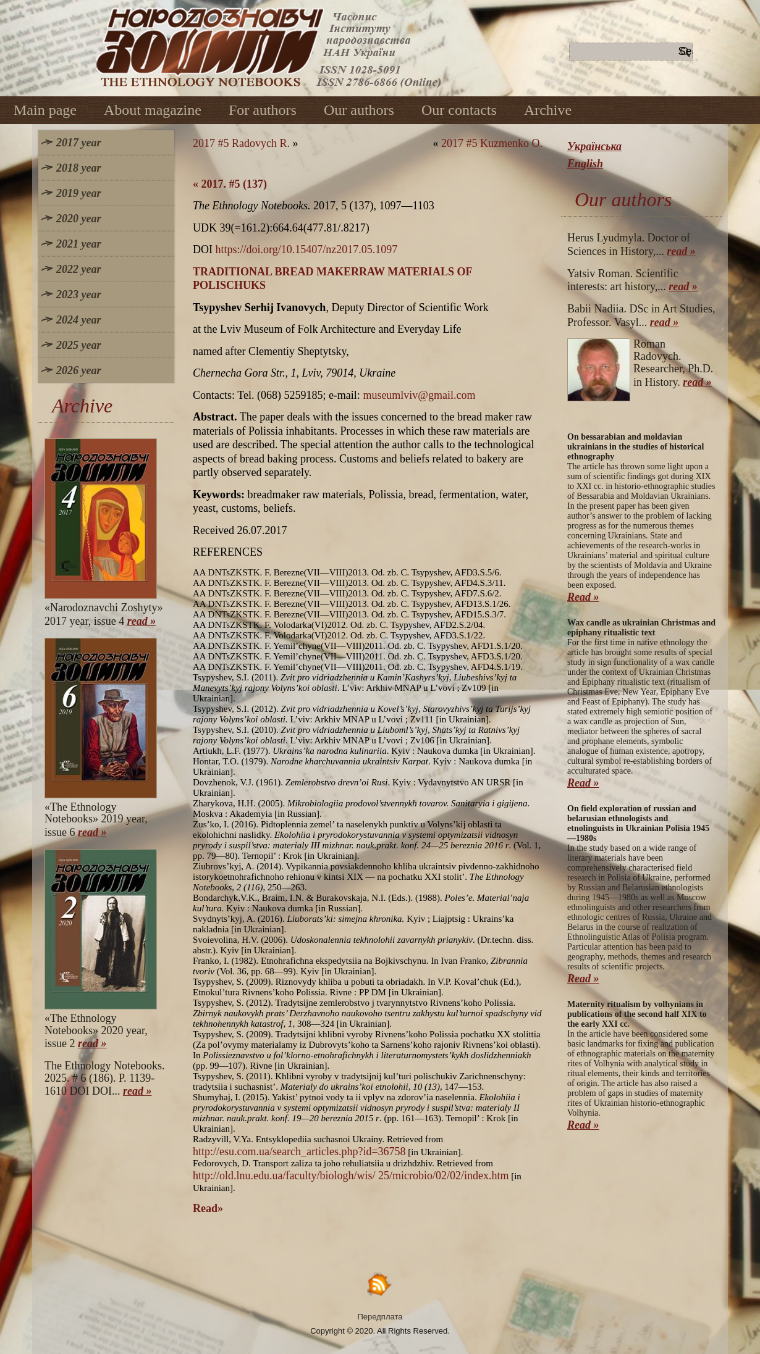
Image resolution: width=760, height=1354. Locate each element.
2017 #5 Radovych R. (241, 143)
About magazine (152, 110)
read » (141, 621)
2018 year (78, 168)
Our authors (359, 110)
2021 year (78, 244)
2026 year (78, 370)
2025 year (78, 345)
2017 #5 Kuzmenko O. (492, 143)
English (585, 163)
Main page (45, 110)
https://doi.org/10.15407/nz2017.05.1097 (307, 249)
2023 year (78, 294)
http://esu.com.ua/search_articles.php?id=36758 (299, 1151)
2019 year (78, 193)
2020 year (78, 218)
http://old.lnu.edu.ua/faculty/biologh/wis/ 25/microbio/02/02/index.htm (351, 1175)
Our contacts (459, 110)
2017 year (78, 142)
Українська (594, 146)
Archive (548, 110)
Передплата (380, 1316)
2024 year (78, 320)
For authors (263, 110)
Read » (583, 597)
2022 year (78, 269)
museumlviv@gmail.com (419, 395)
